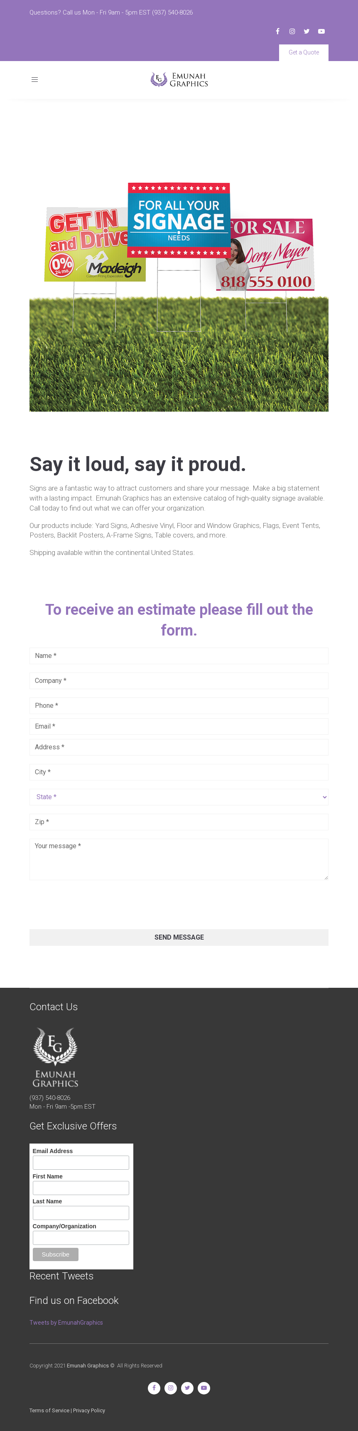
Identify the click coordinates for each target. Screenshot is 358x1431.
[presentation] (92, 905)
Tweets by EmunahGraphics (66, 1322)
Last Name (47, 1201)
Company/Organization (64, 1226)
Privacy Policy (89, 1410)
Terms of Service (49, 1410)
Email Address (53, 1151)
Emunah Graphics (88, 1365)
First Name (48, 1176)
